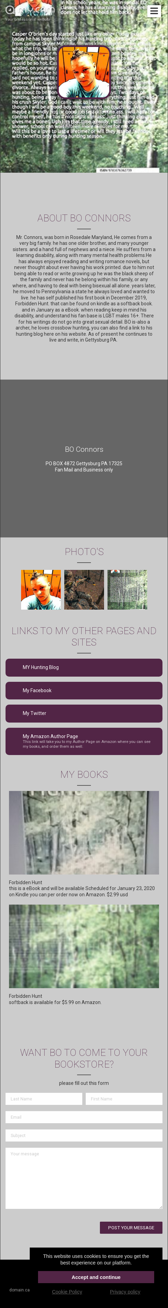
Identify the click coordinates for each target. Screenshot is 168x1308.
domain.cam (21, 1290)
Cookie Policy (67, 1292)
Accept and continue (96, 1277)
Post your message (131, 1227)
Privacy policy (125, 1292)
